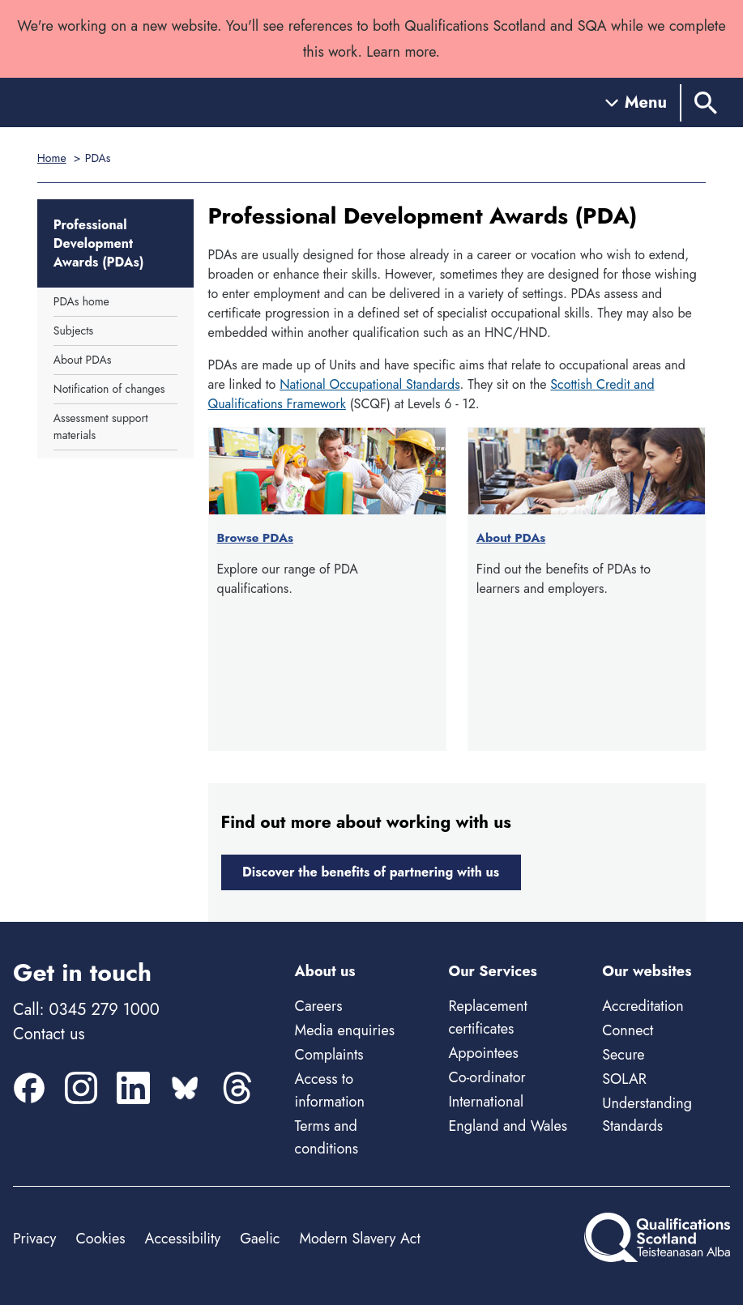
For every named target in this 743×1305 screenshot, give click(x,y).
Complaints (329, 1054)
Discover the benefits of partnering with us (370, 872)
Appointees (483, 1053)
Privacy (34, 1238)
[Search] (705, 102)
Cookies (100, 1238)
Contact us (48, 1034)
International (485, 1101)
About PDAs (82, 360)
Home (51, 158)
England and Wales (507, 1126)
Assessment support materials (100, 426)
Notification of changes (109, 389)
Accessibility (183, 1238)
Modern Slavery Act (359, 1238)
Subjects (73, 330)
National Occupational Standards (369, 384)
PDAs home (81, 301)
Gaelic (260, 1238)
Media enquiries (345, 1030)
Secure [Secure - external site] (623, 1054)
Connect (627, 1030)
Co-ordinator (486, 1077)
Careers (319, 1006)
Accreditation (642, 1006)
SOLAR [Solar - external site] (624, 1079)
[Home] (86, 102)
